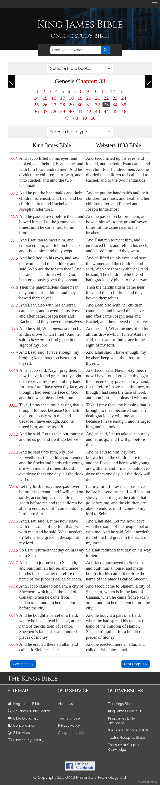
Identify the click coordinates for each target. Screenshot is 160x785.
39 (62, 111)
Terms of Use (69, 718)
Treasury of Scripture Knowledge (125, 747)
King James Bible (24, 704)
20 (88, 98)
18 (71, 98)
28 (62, 104)
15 (45, 98)
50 (93, 118)
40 (71, 111)
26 (45, 104)
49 (84, 118)
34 (115, 104)
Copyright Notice (72, 733)
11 (103, 91)
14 (36, 98)
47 (67, 118)
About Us (65, 704)
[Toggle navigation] (154, 4)
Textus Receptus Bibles (127, 737)
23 (115, 98)
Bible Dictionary (23, 718)
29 (71, 104)
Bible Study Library (26, 740)
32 (97, 104)
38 (54, 111)
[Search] (75, 50)
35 (124, 104)
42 (88, 111)
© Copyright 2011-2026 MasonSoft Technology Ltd (79, 777)
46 (124, 111)
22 (106, 98)
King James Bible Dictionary (121, 720)
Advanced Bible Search (29, 711)
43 (97, 111)
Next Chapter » (135, 664)
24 (124, 98)
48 (75, 118)
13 (121, 91)
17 (62, 98)
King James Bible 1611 (125, 711)
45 (115, 111)
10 (95, 91)
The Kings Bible (120, 704)
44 (106, 111)
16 (54, 98)
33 (106, 104)
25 (36, 104)
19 (80, 98)
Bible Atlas (19, 733)
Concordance (22, 725)
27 (54, 104)
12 (112, 91)
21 (97, 98)
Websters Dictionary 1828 (128, 730)
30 (80, 104)
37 (45, 111)
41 (80, 111)
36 (36, 111)
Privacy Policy (69, 725)
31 (88, 104)
